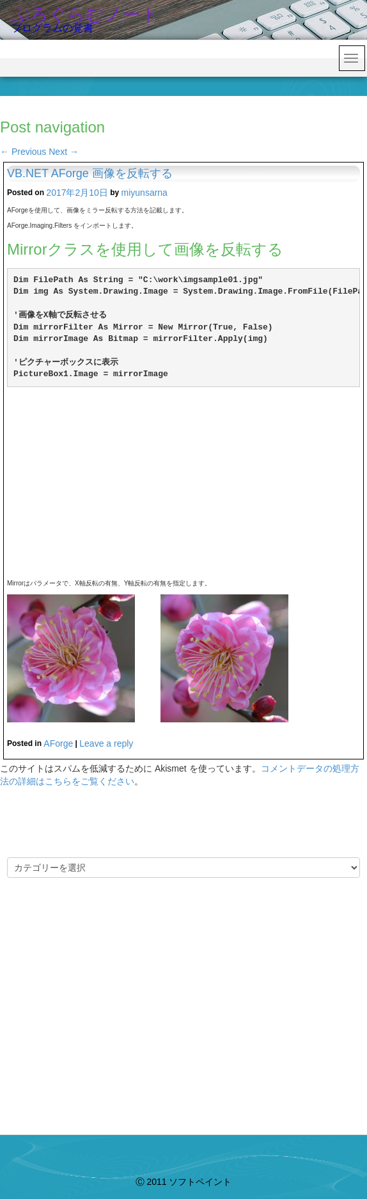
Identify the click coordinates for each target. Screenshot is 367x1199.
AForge (58, 743)
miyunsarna (144, 192)
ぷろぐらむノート (85, 14)
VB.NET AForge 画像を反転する (90, 173)
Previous (23, 152)
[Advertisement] (183, 483)
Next (64, 152)
